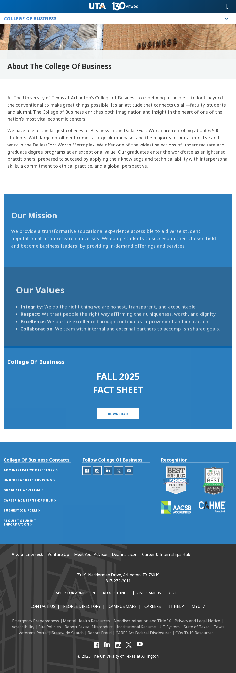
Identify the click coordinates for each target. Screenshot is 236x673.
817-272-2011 (118, 580)
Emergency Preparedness (35, 621)
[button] (118, 423)
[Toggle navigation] (227, 6)
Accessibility (23, 627)
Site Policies (49, 627)
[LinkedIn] (107, 645)
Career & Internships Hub (166, 554)
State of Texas (197, 627)
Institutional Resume (136, 627)
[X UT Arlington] (129, 645)
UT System (170, 627)
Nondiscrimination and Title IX (142, 621)
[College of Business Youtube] (129, 482)
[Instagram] (118, 645)
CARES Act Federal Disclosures (144, 633)
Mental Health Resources (86, 621)
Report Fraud (100, 633)
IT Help (176, 606)
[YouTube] (140, 645)
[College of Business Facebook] (86, 482)
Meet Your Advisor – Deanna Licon (105, 554)
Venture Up (58, 554)
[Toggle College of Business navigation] (226, 18)
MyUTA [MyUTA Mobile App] (198, 606)
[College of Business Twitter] (118, 482)
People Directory (82, 606)
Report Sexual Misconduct (89, 627)
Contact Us (43, 606)
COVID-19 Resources (194, 633)
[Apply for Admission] (75, 593)
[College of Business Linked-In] (108, 482)
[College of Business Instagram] (97, 482)
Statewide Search (68, 633)
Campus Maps (123, 606)
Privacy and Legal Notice (197, 621)
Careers (152, 606)
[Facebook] (96, 645)
